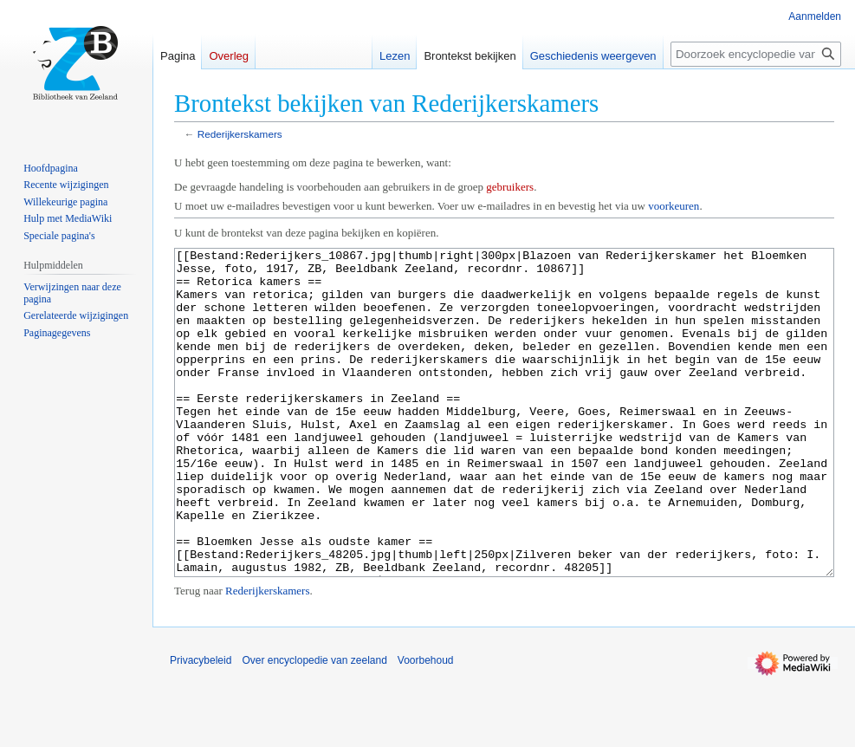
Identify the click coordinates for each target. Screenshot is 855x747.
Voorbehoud (426, 725)
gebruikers (510, 186)
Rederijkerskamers (240, 134)
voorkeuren (673, 205)
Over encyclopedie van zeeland (314, 725)
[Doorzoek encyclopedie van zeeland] (755, 54)
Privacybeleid (200, 725)
